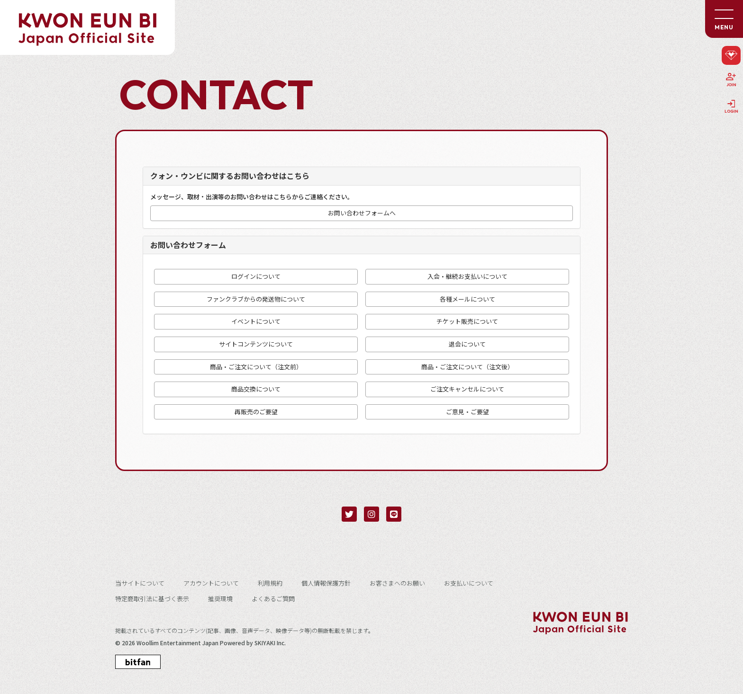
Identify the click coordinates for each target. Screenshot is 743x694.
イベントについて (256, 321)
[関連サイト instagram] (371, 514)
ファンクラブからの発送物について (256, 299)
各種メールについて (467, 299)
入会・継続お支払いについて (467, 276)
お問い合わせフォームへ (362, 213)
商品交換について (256, 389)
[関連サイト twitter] (349, 514)
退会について (467, 344)
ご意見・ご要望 (467, 412)
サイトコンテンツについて (256, 344)
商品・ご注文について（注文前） (256, 367)
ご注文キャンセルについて (467, 389)
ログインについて (256, 276)
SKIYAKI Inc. (270, 643)
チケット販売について (467, 321)
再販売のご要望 (256, 412)
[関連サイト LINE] (393, 514)
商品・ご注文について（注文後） (467, 367)
